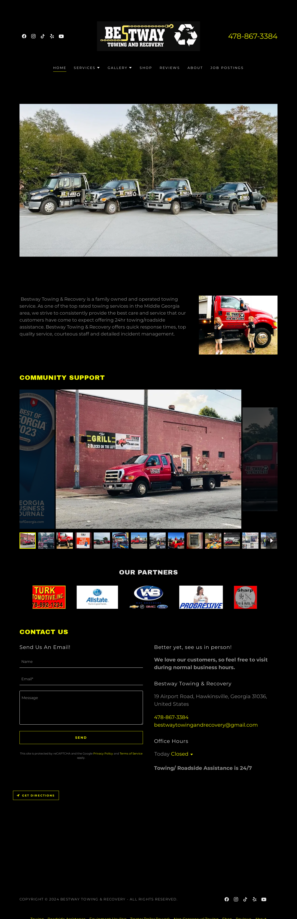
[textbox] (81, 662)
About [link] (195, 68)
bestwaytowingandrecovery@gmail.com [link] (206, 725)
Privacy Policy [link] (103, 753)
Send (81, 737)
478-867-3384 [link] (253, 36)
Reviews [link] (170, 68)
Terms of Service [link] (131, 753)
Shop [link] (146, 68)
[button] (87, 68)
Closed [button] (179, 754)
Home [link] (59, 68)
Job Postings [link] (227, 68)
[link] (24, 36)
